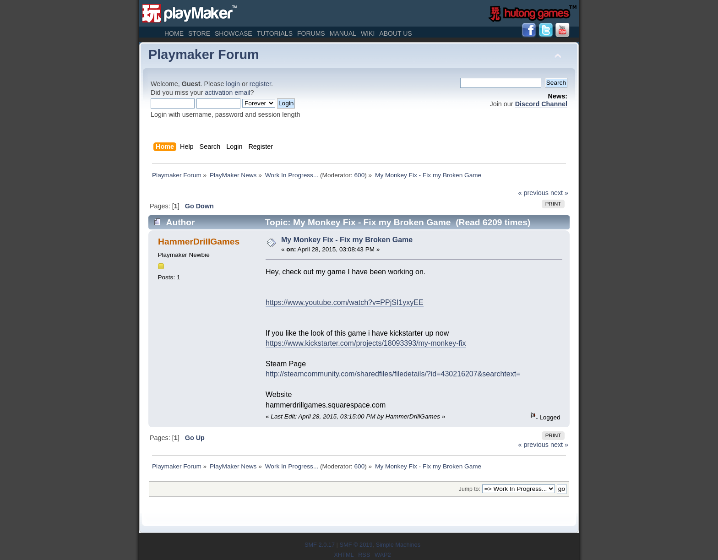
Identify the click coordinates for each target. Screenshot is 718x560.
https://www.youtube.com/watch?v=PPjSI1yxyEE (345, 302)
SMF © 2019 (355, 544)
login (233, 83)
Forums (311, 33)
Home (174, 33)
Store (199, 33)
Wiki (368, 33)
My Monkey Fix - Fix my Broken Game (347, 240)
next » (559, 192)
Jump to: (469, 489)
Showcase (233, 33)
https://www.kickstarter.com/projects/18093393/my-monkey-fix (366, 343)
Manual (343, 33)
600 (359, 175)
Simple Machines (398, 544)
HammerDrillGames (198, 241)
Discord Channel (541, 104)
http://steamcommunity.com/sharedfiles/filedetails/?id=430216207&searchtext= (393, 374)
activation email (227, 92)
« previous (533, 192)
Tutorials (275, 33)
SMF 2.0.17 (320, 544)
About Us (395, 33)
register (260, 83)
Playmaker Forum (203, 54)
